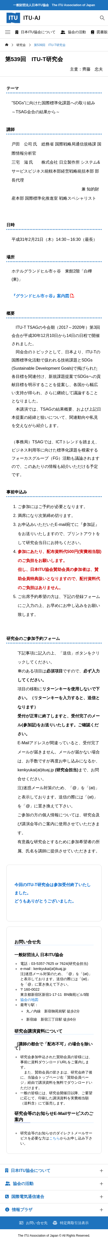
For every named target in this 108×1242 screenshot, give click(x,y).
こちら (54, 1138)
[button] (7, 32)
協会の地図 (29, 1000)
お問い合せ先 (33, 1223)
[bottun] (102, 18)
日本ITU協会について (35, 32)
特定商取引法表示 (71, 1223)
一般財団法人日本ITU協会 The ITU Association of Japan (54, 5)
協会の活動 (73, 32)
